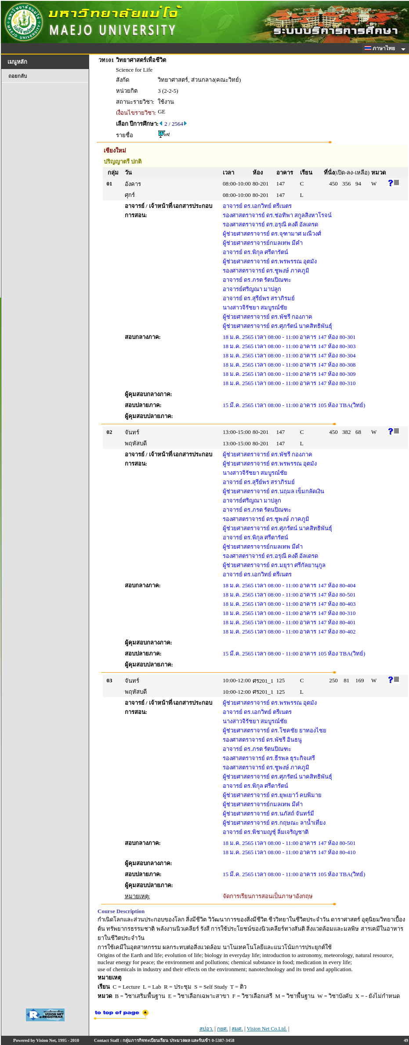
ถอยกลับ (17, 76)
